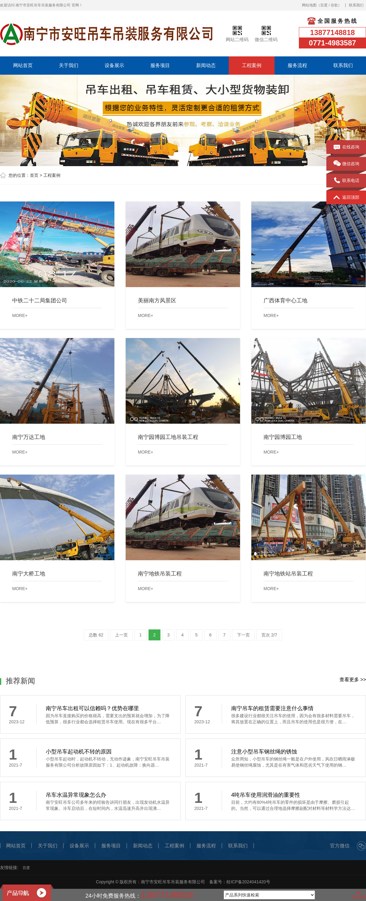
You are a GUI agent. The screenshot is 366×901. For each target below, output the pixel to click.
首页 (34, 175)
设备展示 (114, 65)
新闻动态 (206, 65)
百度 (324, 5)
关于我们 (68, 65)
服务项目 (160, 65)
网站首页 (23, 65)
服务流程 (297, 65)
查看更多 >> (352, 679)
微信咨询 (346, 164)
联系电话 (346, 180)
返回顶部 (346, 197)
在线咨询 (346, 147)
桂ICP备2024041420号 (248, 881)
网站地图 (309, 5)
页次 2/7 (269, 634)
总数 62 (96, 634)
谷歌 (334, 5)
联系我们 (356, 5)
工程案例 (251, 65)
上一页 (121, 634)
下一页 (243, 634)
